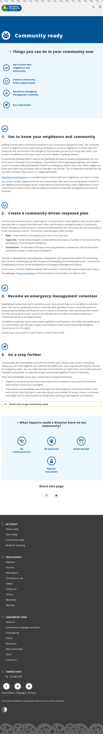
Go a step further (51, 350)
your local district (26, 273)
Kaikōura (10, 562)
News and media (14, 649)
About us (10, 622)
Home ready (12, 529)
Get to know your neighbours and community (51, 132)
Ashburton (11, 589)
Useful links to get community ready (26, 404)
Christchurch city (14, 578)
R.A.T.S (9, 638)
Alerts (9, 654)
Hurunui (10, 567)
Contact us (11, 659)
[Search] (94, 7)
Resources (11, 643)
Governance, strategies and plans (23, 627)
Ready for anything (15, 545)
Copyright (21, 692)
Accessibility (8, 692)
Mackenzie (11, 599)
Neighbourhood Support (14, 177)
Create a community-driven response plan (51, 208)
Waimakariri (12, 572)
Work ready (12, 534)
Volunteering (12, 632)
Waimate (10, 605)
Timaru (9, 594)
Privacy (32, 692)
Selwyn (9, 583)
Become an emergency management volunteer (51, 291)
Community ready (15, 539)
